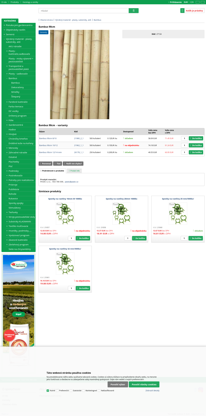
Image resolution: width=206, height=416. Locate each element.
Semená (10, 34)
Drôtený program (18, 115)
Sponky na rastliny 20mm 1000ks (121, 198)
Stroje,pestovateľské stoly (22, 216)
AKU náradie (15, 46)
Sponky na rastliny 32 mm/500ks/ (65, 248)
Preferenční (64, 390)
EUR (186, 2)
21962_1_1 (79, 145)
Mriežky (15, 91)
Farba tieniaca (16, 106)
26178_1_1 (79, 152)
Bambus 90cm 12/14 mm (50, 152)
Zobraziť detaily (152, 390)
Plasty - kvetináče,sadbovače (19, 52)
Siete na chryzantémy (20, 249)
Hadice (12, 129)
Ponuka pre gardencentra (19, 25)
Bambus (13, 78)
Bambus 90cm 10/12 (48, 145)
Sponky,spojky (16, 203)
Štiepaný (15, 96)
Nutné (52, 390)
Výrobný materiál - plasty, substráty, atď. (19, 40)
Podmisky (14, 170)
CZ (197, 2)
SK (202, 2)
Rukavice (13, 198)
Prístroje (13, 184)
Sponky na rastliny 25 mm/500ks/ (178, 198)
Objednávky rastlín (15, 29)
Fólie (11, 120)
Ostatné (13, 157)
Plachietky (14, 161)
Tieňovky (13, 212)
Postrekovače (15, 175)
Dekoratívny (17, 87)
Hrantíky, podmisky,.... (20, 230)
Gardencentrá (16, 124)
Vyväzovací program (19, 235)
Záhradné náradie (18, 152)
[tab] (52, 170)
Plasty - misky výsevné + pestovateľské (21, 60)
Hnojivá (12, 134)
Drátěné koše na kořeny (21, 143)
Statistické (77, 390)
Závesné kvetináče (18, 239)
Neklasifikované (107, 390)
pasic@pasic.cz (71, 182)
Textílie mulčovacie (18, 226)
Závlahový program (19, 244)
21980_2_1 (79, 138)
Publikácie (14, 189)
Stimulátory (15, 207)
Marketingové (91, 390)
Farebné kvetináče (18, 101)
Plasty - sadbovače (18, 73)
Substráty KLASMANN (20, 221)
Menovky (13, 147)
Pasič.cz (18, 10)
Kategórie (10, 20)
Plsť (10, 166)
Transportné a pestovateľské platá (19, 67)
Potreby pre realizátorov (21, 180)
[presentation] (52, 171)
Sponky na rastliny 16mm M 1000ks (65, 198)
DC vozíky (14, 111)
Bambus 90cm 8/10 (48, 138)
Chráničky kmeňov (18, 138)
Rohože (12, 193)
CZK (192, 2)
